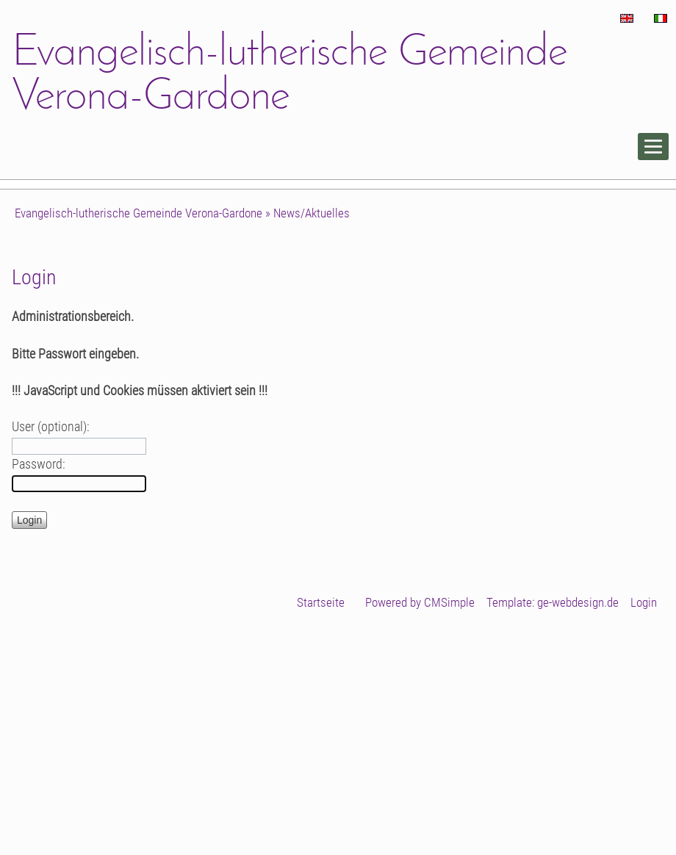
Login (643, 602)
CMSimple (449, 602)
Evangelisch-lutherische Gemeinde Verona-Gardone (138, 213)
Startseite (321, 602)
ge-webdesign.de (578, 602)
